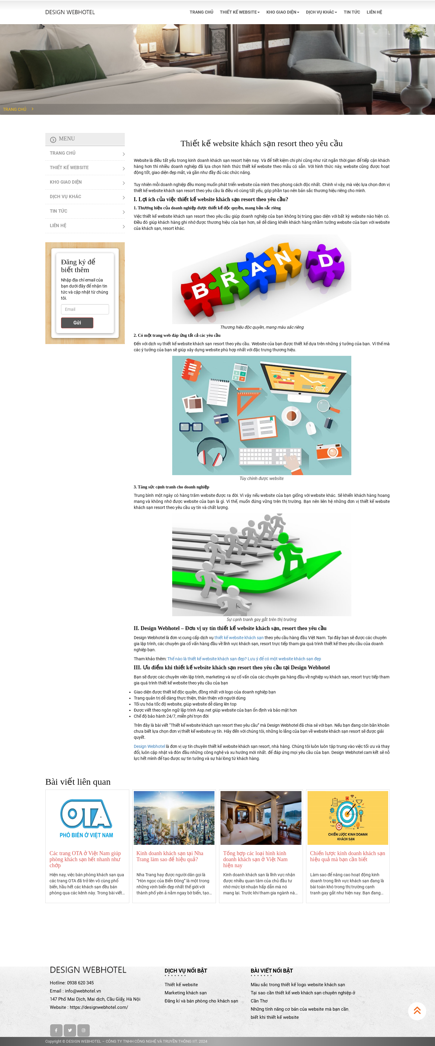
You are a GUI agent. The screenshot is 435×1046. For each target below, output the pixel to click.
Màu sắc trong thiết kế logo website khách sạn (298, 984)
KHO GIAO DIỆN (282, 12)
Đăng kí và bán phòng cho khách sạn (201, 1001)
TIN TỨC (352, 12)
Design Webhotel (149, 746)
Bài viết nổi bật (272, 970)
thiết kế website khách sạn (239, 637)
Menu (67, 139)
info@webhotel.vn (83, 991)
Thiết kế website (181, 984)
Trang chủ (14, 109)
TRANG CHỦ (201, 12)
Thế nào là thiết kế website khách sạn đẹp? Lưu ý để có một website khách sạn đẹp (244, 658)
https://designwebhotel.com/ (99, 1007)
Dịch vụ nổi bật (186, 970)
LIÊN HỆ (374, 12)
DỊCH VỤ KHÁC (321, 12)
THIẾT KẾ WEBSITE (240, 12)
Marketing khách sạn (186, 993)
